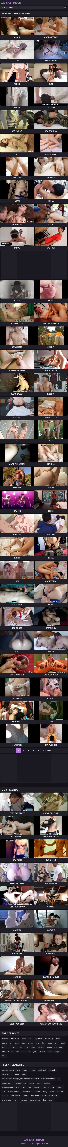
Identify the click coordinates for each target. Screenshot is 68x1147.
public (63, 1043)
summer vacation (43, 1083)
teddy (25, 1070)
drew (44, 1100)
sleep (50, 1043)
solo (37, 1043)
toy (55, 1047)
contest (38, 1091)
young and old (34, 1100)
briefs (17, 1074)
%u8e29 (5, 1096)
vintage (32, 1070)
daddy (58, 1039)
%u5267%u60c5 (13, 1091)
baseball (42, 1051)
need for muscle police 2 (11, 1070)
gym (34, 1051)
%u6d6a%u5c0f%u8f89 (50, 1096)
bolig (45, 1091)
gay (11, 1043)
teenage (60, 1087)
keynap (31, 1083)
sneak (51, 1100)
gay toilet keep (48, 1087)
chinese (5, 1039)
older (61, 1047)
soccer (4, 1043)
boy (23, 1043)
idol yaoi (57, 1051)
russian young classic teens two (13, 1087)
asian (30, 1039)
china (24, 1039)
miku (4, 1056)
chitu (49, 1051)
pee (21, 1047)
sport (33, 1047)
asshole (25, 1096)
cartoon (30, 1043)
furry (56, 1043)
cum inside (35, 1096)
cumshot (41, 1047)
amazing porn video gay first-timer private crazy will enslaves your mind (28, 1079)
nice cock (23, 1100)
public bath (42, 1070)
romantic (52, 1070)
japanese (38, 1039)
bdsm (4, 1047)
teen (4, 1051)
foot (22, 1051)
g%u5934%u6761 (34, 1087)
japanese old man (19, 1083)
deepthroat (6, 1083)
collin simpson (27, 1091)
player (24, 1074)
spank (17, 1043)
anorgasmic (6, 1100)
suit (17, 1051)
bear (26, 1047)
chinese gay (15, 1039)
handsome (13, 1047)
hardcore (60, 1091)
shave (52, 1091)
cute (28, 1051)
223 (3, 1091)
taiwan (49, 1047)
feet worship (15, 1096)
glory (15, 1100)
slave (43, 1043)
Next (49, 750)
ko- (59, 1079)
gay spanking (7, 1074)
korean (10, 1051)
